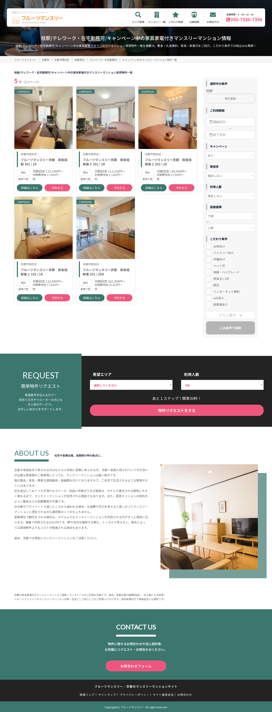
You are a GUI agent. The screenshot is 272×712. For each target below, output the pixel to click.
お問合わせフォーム (136, 665)
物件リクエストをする (177, 410)
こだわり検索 (175, 22)
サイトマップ (107, 693)
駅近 (216, 285)
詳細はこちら (29, 192)
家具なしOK (221, 279)
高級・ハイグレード (226, 272)
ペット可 (219, 266)
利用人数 (191, 374)
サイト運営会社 (163, 693)
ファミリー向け (223, 253)
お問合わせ (213, 22)
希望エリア (102, 374)
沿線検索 (194, 22)
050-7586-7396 (246, 19)
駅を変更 (230, 98)
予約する (57, 192)
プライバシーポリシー (134, 693)
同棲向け (219, 259)
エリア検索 (138, 22)
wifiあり (218, 298)
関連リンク (87, 693)
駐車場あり (220, 304)
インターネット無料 (226, 291)
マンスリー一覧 (157, 22)
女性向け (219, 246)
